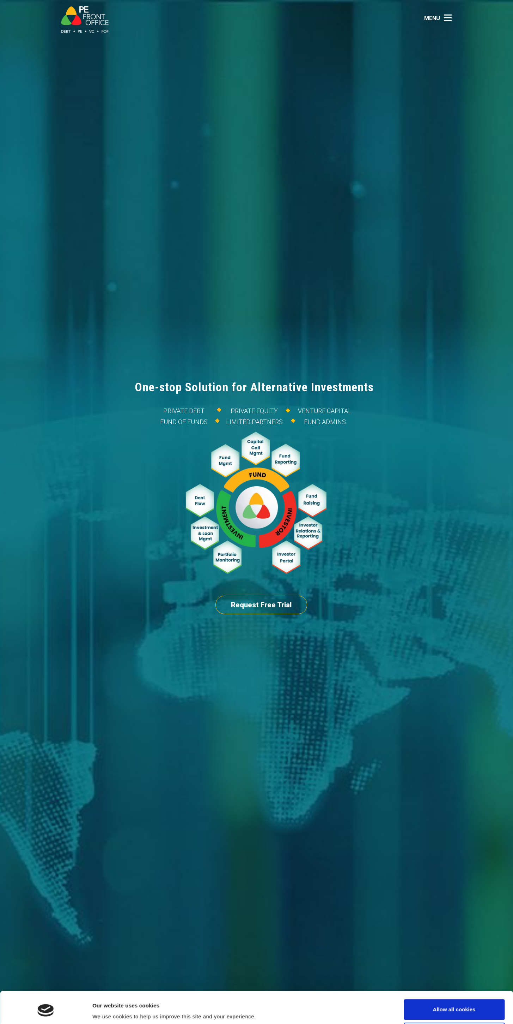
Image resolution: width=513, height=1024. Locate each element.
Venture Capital (325, 411)
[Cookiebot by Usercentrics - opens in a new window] (46, 1010)
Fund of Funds (184, 421)
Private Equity (254, 411)
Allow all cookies (454, 982)
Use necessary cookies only (454, 1005)
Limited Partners (254, 421)
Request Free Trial (261, 605)
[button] (440, 18)
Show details (108, 1009)
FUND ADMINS (325, 421)
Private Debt (183, 411)
